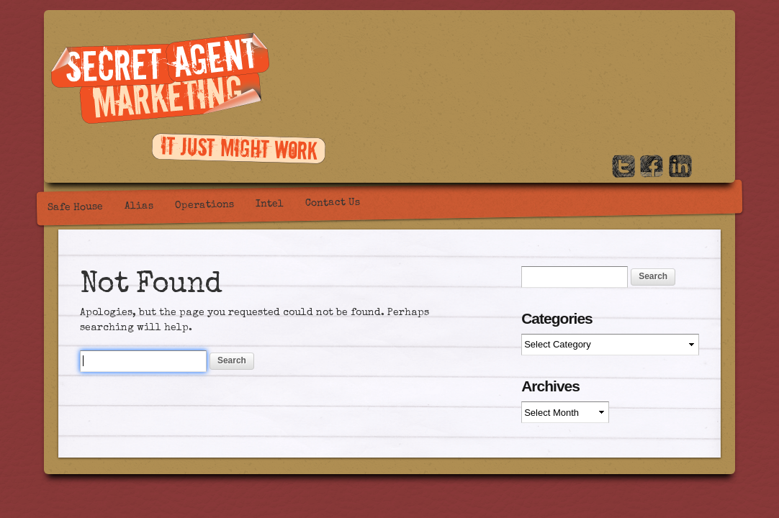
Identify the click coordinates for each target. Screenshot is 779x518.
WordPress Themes (715, 462)
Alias (139, 206)
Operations (204, 205)
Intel (270, 204)
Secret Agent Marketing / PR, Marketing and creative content (160, 79)
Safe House (75, 207)
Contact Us (332, 203)
